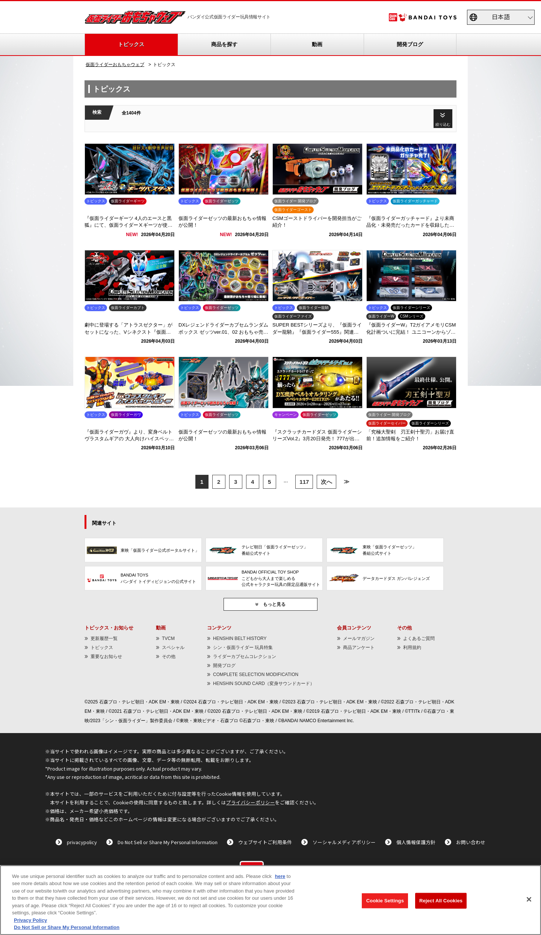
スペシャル (173, 647)
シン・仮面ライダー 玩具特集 (243, 647)
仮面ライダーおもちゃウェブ (115, 64)
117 (304, 482)
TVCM (168, 638)
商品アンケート (359, 647)
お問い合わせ (470, 842)
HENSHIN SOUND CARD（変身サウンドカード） (263, 683)
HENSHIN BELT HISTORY (239, 638)
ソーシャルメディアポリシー (344, 842)
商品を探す (224, 44)
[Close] (529, 899)
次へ (326, 482)
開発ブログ (410, 44)
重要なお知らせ (106, 656)
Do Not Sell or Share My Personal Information (168, 842)
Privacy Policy (30, 920)
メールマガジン (359, 638)
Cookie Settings (385, 900)
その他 (168, 656)
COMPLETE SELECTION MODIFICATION (255, 674)
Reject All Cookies (440, 900)
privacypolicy (82, 842)
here (280, 876)
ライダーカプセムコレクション (244, 656)
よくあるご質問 (419, 638)
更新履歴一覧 (104, 638)
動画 (317, 44)
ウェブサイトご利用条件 (265, 842)
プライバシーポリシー (250, 802)
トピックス (131, 44)
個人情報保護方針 (415, 842)
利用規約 (412, 647)
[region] (270, 900)
